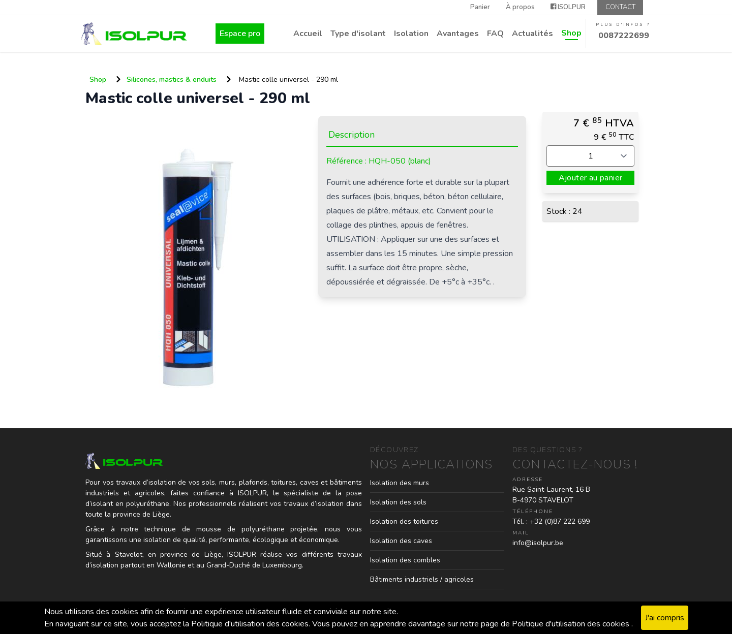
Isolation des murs (399, 483)
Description (351, 135)
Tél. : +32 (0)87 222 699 (551, 521)
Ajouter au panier (591, 177)
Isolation (411, 33)
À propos (520, 7)
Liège (213, 554)
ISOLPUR (568, 7)
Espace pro (240, 33)
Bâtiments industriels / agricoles (422, 579)
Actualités (532, 33)
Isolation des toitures (404, 521)
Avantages (458, 33)
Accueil (307, 33)
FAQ (495, 33)
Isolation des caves (401, 541)
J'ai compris (664, 617)
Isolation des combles (405, 560)
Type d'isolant (358, 33)
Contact (620, 7)
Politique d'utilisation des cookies (571, 623)
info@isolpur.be (537, 543)
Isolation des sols (398, 502)
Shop (571, 33)
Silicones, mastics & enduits (172, 79)
